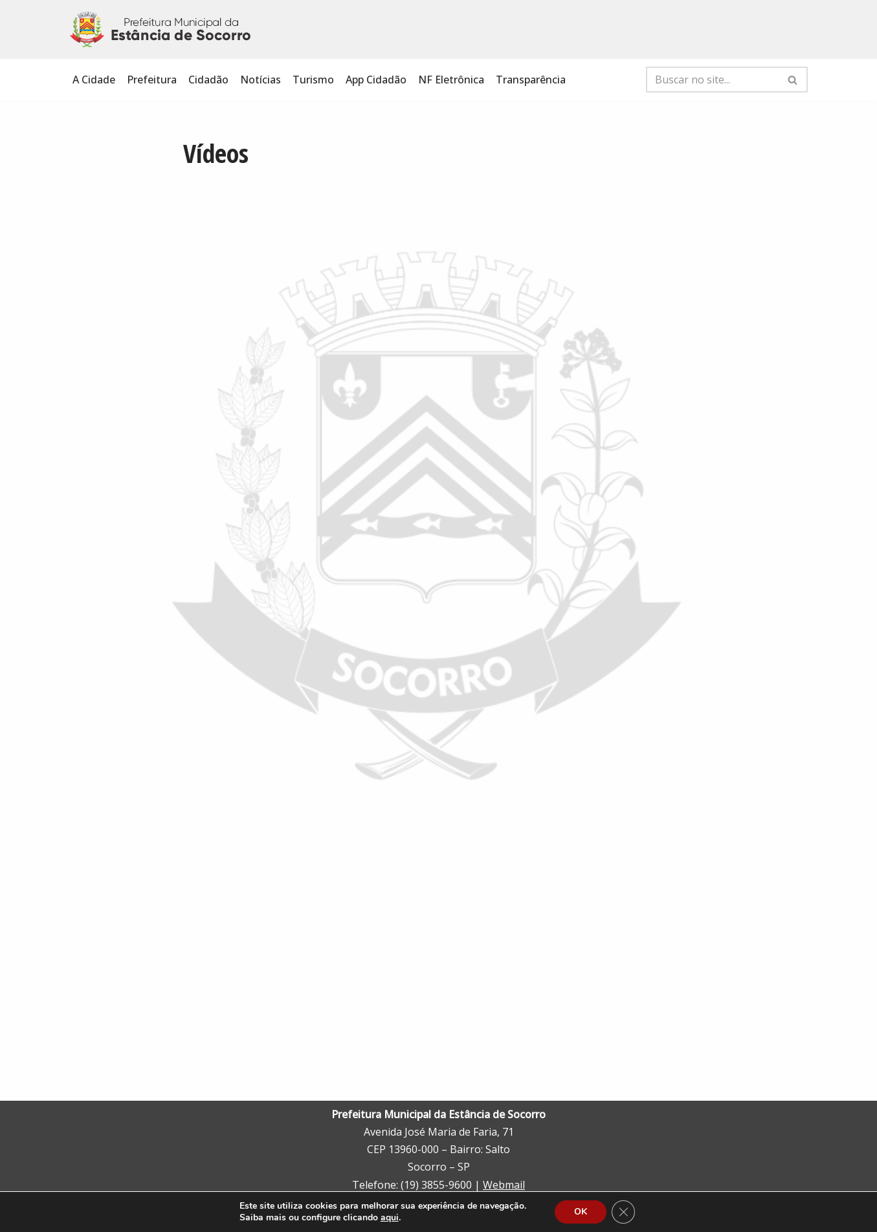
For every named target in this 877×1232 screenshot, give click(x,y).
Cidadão (208, 79)
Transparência (531, 79)
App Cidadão (376, 79)
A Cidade (93, 79)
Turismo (313, 79)
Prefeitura (152, 79)
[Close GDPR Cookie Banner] (623, 1212)
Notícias (260, 79)
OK (580, 1211)
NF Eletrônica (451, 79)
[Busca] (712, 79)
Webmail (504, 1185)
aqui (390, 1218)
